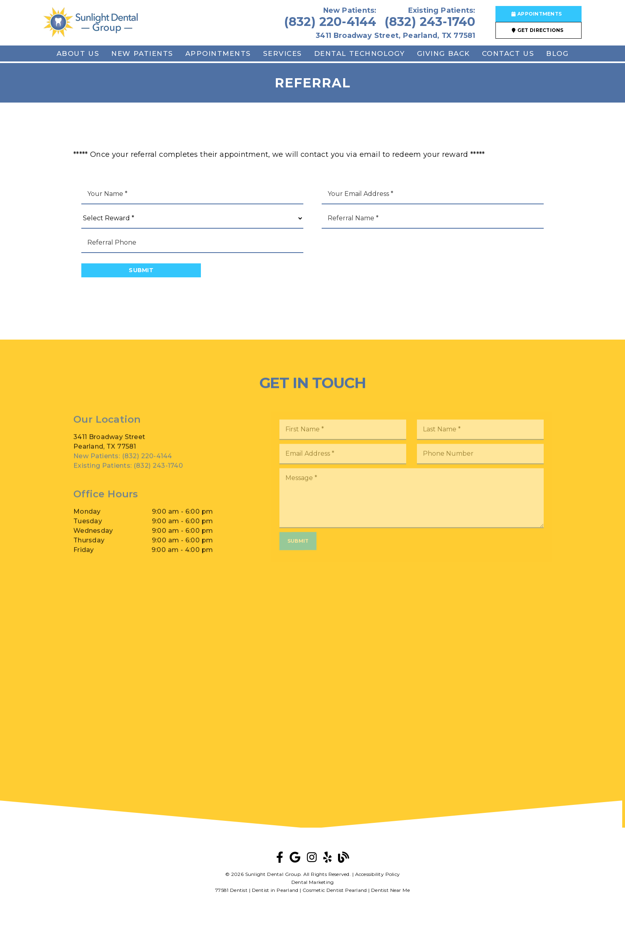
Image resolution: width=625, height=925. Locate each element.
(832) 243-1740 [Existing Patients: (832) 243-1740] (128, 474)
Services (282, 53)
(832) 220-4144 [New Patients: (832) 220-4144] (122, 464)
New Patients (142, 53)
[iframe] (312, 668)
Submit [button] (141, 270)
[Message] (411, 508)
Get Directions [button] (538, 30)
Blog (557, 53)
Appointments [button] (536, 14)
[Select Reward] (192, 218)
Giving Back (443, 53)
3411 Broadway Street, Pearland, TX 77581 (396, 35)
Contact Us (508, 53)
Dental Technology (359, 53)
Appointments (218, 53)
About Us (78, 53)
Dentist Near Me (390, 890)
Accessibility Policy (377, 874)
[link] (90, 23)
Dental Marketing (312, 882)
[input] (192, 194)
